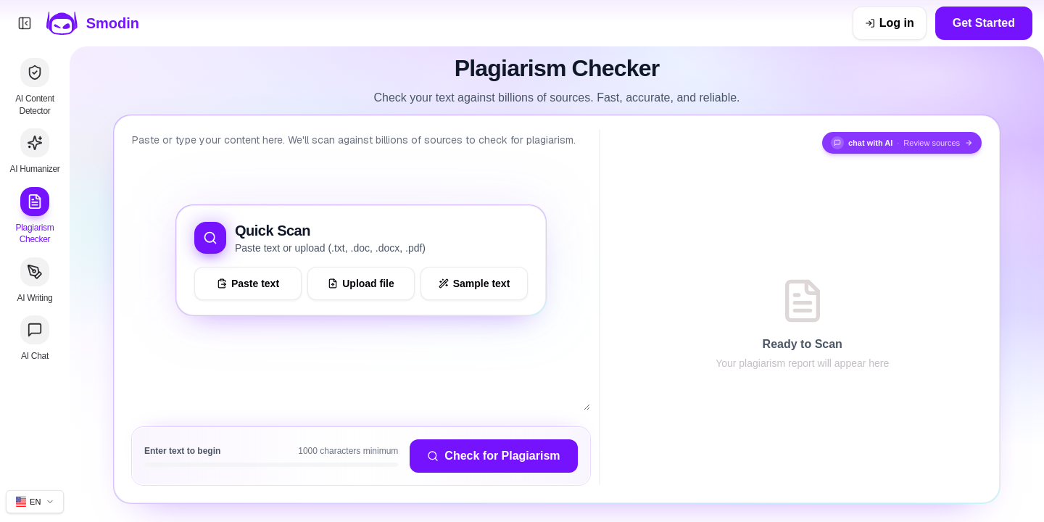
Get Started (984, 23)
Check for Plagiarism (493, 456)
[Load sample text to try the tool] (474, 283)
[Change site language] (35, 501)
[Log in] (890, 23)
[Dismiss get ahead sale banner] (829, 23)
